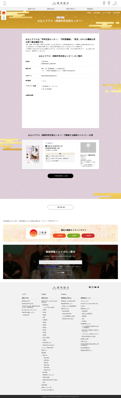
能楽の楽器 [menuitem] (46, 367)
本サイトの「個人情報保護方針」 (49, 266)
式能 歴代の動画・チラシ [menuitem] (28, 312)
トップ (24, 294)
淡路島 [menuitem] (44, 314)
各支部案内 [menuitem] (85, 310)
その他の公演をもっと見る (61, 175)
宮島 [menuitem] (44, 317)
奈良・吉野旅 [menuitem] (46, 337)
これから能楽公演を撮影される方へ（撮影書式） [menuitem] (90, 326)
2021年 (60, 235)
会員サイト (115, 4)
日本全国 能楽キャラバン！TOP (10, 220)
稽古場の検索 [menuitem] (65, 310)
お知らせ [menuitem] (83, 305)
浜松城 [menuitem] (44, 322)
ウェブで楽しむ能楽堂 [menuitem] (49, 307)
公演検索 (88, 12)
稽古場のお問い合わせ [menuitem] (68, 318)
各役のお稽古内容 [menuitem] (66, 313)
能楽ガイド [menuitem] (44, 349)
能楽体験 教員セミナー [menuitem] (67, 303)
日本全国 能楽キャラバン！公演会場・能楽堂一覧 (29, 220)
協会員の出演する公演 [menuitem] (27, 303)
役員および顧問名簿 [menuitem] (87, 313)
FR (109, 4)
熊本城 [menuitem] (44, 332)
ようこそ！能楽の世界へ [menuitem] (48, 347)
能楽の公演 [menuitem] (25, 297)
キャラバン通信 (107, 12)
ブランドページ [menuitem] (85, 300)
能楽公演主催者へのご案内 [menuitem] (88, 336)
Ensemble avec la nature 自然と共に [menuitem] (89, 303)
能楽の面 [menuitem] (46, 362)
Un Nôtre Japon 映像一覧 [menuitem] (48, 389)
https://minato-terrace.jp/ (48, 75)
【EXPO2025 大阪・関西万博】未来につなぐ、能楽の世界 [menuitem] (31, 306)
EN (104, 4)
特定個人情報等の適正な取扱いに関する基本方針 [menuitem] (90, 344)
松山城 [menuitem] (44, 329)
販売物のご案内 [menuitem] (85, 338)
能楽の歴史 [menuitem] (46, 357)
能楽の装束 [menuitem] (46, 364)
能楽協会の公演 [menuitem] (26, 300)
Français (63, 294)
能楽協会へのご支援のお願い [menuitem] (68, 300)
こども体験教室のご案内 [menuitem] (68, 315)
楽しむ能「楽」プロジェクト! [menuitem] (29, 309)
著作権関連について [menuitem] (86, 323)
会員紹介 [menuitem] (84, 320)
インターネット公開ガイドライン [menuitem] (90, 333)
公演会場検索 (96, 12)
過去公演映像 (116, 12)
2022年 (74, 235)
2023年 (89, 235)
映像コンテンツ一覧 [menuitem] (47, 387)
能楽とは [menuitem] (45, 354)
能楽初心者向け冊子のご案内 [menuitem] (50, 379)
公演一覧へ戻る (61, 207)
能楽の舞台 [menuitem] (46, 359)
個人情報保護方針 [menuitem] (85, 347)
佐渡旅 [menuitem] (44, 334)
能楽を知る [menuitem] (45, 297)
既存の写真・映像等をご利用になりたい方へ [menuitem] (90, 330)
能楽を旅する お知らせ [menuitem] (48, 344)
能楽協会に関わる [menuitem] (66, 297)
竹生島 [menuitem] (44, 312)
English (44, 294)
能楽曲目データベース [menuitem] (48, 374)
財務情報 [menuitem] (84, 315)
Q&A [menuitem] (44, 382)
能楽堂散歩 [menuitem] (45, 304)
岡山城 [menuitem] (44, 327)
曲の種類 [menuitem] (45, 372)
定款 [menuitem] (83, 318)
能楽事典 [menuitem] (44, 352)
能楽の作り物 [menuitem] (47, 369)
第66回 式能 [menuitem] (26, 314)
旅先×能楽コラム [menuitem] (47, 342)
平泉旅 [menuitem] (44, 339)
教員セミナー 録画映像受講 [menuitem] (69, 305)
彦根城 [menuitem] (44, 324)
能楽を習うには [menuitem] (65, 308)
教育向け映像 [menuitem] (46, 377)
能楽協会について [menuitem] (86, 297)
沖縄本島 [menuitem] (45, 319)
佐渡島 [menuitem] (44, 309)
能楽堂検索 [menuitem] (44, 384)
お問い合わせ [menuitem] (84, 341)
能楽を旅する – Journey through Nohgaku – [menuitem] (49, 301)
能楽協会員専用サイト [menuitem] (86, 350)
